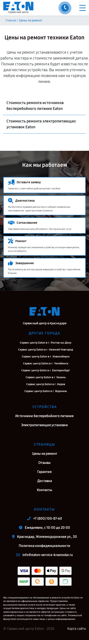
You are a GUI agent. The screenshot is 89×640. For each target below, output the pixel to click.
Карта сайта (76, 629)
